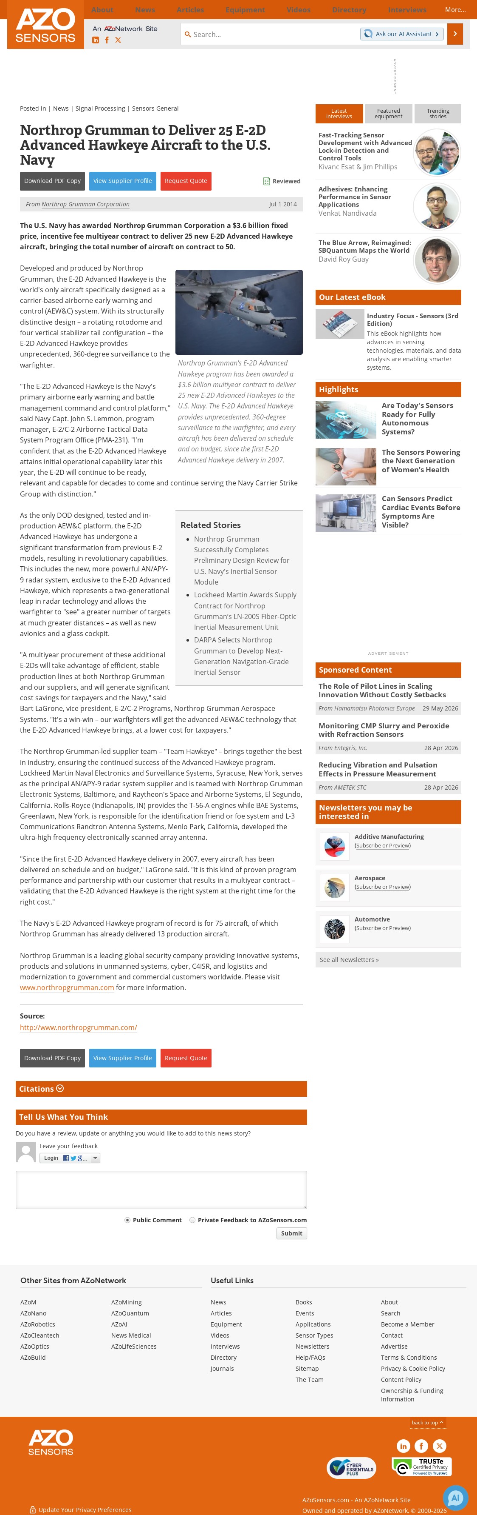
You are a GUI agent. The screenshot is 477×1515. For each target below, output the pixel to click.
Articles (221, 1313)
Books (304, 1302)
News (61, 108)
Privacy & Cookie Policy (413, 1368)
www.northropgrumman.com (67, 987)
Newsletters (313, 1346)
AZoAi (119, 1324)
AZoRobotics (37, 1324)
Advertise (394, 1346)
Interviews (225, 1346)
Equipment (226, 1324)
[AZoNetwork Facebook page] (107, 40)
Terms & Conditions (409, 1357)
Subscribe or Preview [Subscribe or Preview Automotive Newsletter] (382, 922)
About (389, 1302)
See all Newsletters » (349, 954)
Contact (392, 1335)
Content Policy (401, 1379)
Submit (291, 1233)
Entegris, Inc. (351, 743)
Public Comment (157, 1220)
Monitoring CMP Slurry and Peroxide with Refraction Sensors (385, 727)
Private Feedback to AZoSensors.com (252, 1220)
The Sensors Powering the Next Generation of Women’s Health (419, 459)
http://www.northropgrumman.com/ (78, 1027)
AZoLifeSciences (134, 1346)
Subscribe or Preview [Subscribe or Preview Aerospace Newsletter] (382, 880)
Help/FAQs (310, 1357)
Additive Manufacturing (389, 831)
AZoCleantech (39, 1335)
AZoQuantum (130, 1313)
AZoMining (126, 1302)
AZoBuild (33, 1357)
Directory (224, 1357)
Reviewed (287, 181)
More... (447, 9)
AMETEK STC (350, 781)
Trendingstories (438, 113)
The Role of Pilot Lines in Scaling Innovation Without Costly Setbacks (388, 690)
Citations (41, 1089)
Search (391, 1313)
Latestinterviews (339, 113)
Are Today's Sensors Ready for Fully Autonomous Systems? (418, 413)
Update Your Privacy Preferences (80, 1504)
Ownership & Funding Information (412, 1395)
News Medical (131, 1335)
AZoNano (33, 1313)
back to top (428, 1422)
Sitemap (307, 1368)
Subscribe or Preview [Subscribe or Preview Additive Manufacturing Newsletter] (382, 839)
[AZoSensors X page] (118, 40)
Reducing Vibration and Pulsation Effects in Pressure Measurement (388, 764)
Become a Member (408, 1324)
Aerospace (370, 872)
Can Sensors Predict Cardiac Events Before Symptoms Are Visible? (418, 506)
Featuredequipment (389, 113)
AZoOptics (34, 1346)
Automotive (372, 913)
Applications (313, 1324)
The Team (310, 1379)
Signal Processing (100, 108)
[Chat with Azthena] (456, 1498)
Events (305, 1313)
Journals (222, 1368)
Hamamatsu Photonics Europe (374, 706)
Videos (220, 1335)
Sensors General (155, 108)
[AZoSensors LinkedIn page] (95, 40)
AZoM (28, 1302)
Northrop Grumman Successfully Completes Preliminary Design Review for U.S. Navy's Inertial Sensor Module (242, 560)
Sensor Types (314, 1335)
